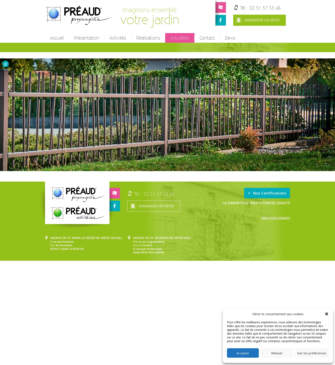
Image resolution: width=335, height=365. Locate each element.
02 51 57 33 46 (265, 8)
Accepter (242, 353)
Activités (118, 38)
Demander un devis (257, 20)
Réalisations (148, 38)
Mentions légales (275, 218)
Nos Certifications (267, 193)
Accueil (57, 38)
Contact (207, 38)
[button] (327, 314)
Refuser (277, 353)
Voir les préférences (311, 353)
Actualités (179, 38)
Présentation (86, 38)
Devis (230, 38)
